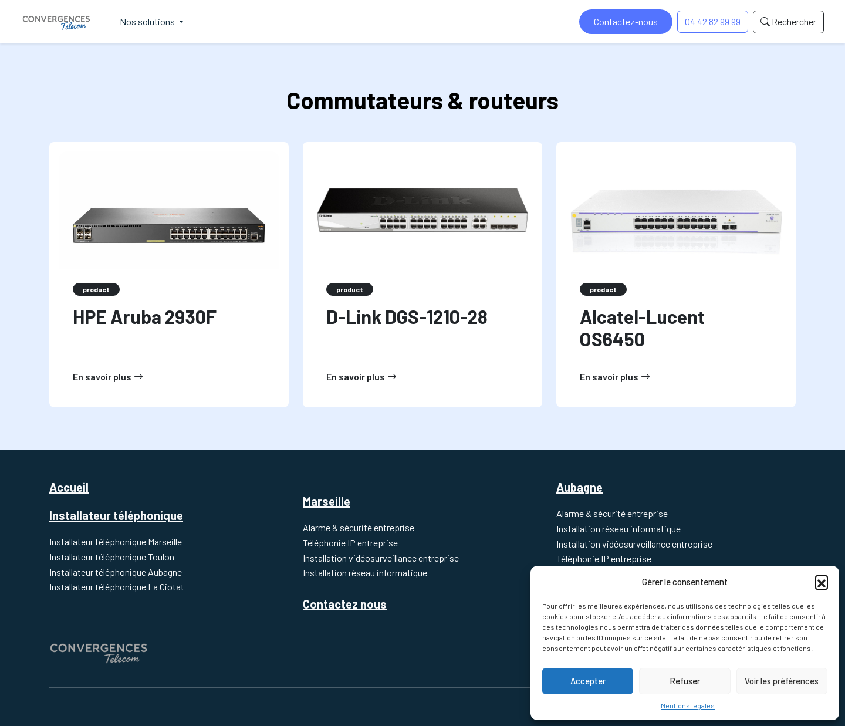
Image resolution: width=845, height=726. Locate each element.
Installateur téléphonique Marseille (115, 541)
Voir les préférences (782, 681)
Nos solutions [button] (148, 21)
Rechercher (788, 21)
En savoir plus (108, 376)
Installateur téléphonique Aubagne (115, 572)
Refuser (685, 681)
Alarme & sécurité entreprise (358, 527)
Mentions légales (688, 705)
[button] (821, 581)
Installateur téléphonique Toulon (111, 556)
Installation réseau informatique (365, 572)
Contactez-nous (626, 21)
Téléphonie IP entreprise (350, 542)
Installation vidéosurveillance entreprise (381, 557)
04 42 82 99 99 (713, 21)
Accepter (588, 681)
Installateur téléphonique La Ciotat (116, 586)
